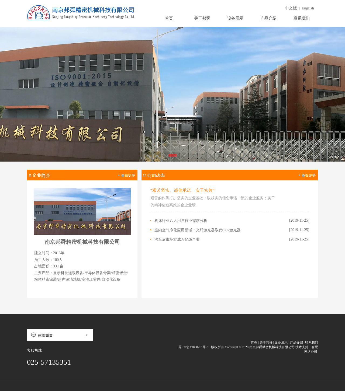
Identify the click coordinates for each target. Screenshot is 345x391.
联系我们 (302, 18)
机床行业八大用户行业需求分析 (180, 221)
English (308, 8)
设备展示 (235, 18)
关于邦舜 (202, 18)
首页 (169, 18)
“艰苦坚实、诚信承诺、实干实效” (182, 190)
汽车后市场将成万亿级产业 (177, 240)
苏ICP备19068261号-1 (193, 347)
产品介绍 (268, 18)
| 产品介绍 (295, 342)
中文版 (291, 8)
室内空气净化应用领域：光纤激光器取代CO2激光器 (197, 230)
